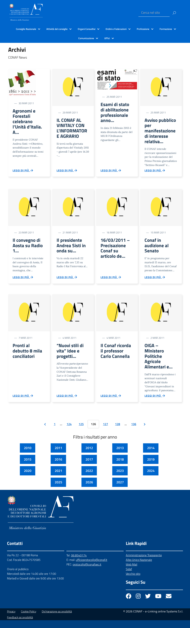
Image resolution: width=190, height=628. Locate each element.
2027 (120, 490)
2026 (89, 490)
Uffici (107, 38)
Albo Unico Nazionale (139, 568)
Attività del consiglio (57, 29)
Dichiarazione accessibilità (57, 619)
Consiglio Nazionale (26, 29)
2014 (151, 455)
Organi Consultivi (86, 29)
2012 (89, 455)
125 (81, 432)
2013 (120, 455)
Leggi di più (23, 173)
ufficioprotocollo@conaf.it (91, 568)
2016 (58, 467)
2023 (120, 478)
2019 (151, 467)
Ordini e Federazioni (116, 29)
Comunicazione (86, 38)
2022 (89, 478)
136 (133, 432)
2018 (120, 467)
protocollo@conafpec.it (87, 572)
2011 (58, 455)
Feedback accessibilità (20, 625)
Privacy (11, 619)
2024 (151, 478)
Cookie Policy (28, 619)
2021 (58, 478)
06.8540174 (79, 563)
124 (69, 432)
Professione (143, 29)
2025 (58, 490)
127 (105, 432)
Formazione (166, 29)
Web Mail (131, 572)
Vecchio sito (133, 581)
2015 (27, 467)
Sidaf (129, 577)
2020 (27, 478)
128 (117, 432)
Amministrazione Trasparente (144, 563)
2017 (89, 467)
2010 (27, 455)
